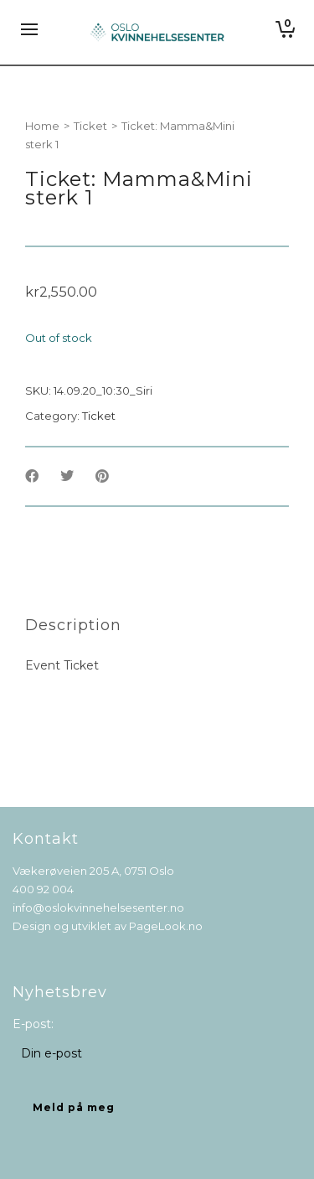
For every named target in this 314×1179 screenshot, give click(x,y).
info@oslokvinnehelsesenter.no (98, 907)
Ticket (90, 125)
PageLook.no (166, 926)
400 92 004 (43, 889)
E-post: (33, 1024)
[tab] (73, 625)
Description (73, 625)
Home (42, 125)
